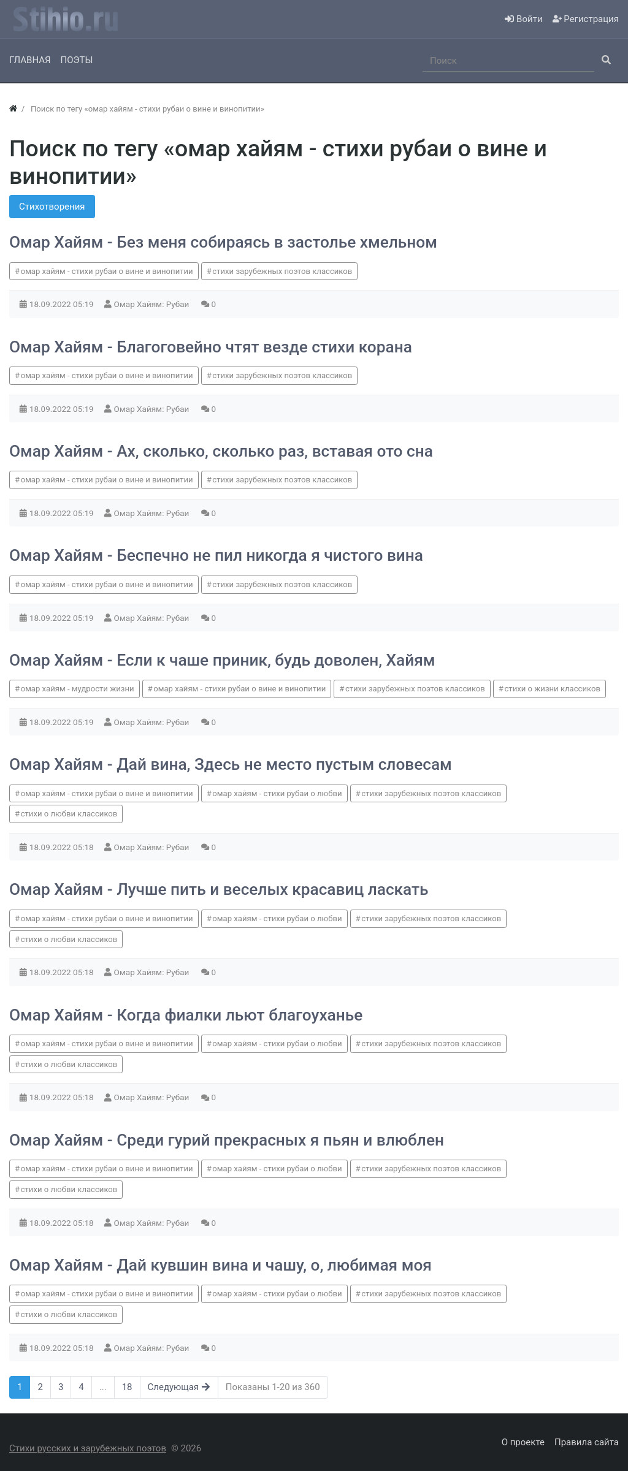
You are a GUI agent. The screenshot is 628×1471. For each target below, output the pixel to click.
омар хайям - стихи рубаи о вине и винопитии (107, 271)
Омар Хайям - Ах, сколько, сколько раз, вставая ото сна (221, 451)
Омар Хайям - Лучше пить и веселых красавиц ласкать (219, 889)
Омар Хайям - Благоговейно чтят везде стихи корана (210, 347)
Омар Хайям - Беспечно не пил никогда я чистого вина (216, 555)
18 (127, 1387)
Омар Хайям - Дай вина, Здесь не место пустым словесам (230, 764)
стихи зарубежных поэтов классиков (282, 271)
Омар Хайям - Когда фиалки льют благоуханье (185, 1015)
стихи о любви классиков (69, 813)
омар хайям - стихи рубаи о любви (277, 793)
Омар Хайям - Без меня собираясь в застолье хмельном (223, 242)
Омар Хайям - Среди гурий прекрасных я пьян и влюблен (226, 1140)
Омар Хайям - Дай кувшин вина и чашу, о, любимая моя (220, 1265)
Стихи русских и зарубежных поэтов (87, 1448)
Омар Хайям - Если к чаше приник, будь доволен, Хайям (222, 660)
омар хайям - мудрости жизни (77, 688)
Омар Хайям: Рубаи (152, 304)
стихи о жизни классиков (552, 688)
